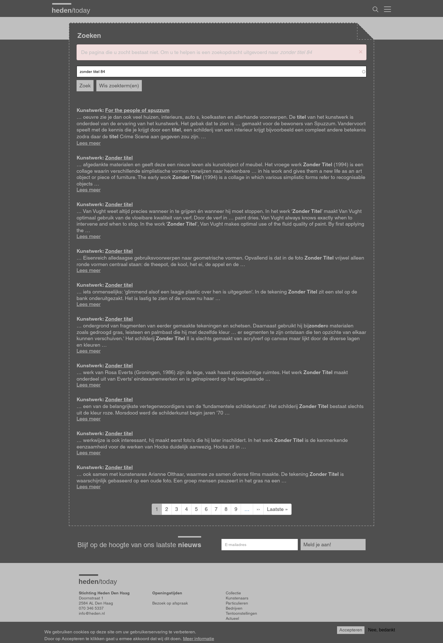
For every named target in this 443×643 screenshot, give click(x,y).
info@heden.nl (92, 613)
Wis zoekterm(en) (119, 86)
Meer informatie (198, 638)
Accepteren (350, 630)
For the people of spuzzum (137, 110)
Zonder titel (119, 158)
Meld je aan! (317, 544)
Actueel (232, 618)
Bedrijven (234, 608)
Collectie (233, 593)
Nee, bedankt (381, 630)
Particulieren (237, 603)
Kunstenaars (237, 598)
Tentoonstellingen (241, 613)
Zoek (85, 86)
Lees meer (89, 143)
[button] (360, 51)
